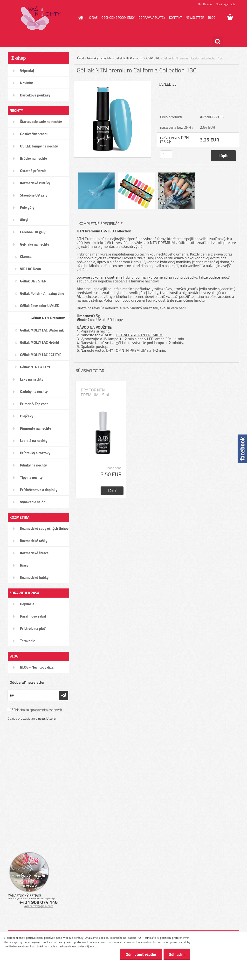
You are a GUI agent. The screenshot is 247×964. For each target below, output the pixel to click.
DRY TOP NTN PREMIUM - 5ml (95, 392)
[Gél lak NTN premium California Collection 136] (112, 83)
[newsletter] (63, 695)
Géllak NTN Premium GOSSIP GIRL (137, 58)
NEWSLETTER (195, 17)
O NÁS (93, 17)
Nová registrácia (225, 4)
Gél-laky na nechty (99, 58)
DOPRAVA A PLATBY (151, 17)
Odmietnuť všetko (139, 954)
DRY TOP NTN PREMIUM (126, 350)
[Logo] (41, 18)
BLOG (211, 17)
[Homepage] (80, 17)
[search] (217, 41)
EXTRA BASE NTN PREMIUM (139, 335)
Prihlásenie (205, 4)
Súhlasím (176, 954)
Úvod (80, 58)
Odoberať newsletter (27, 682)
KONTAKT (175, 17)
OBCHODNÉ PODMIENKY (117, 17)
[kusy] (166, 154)
